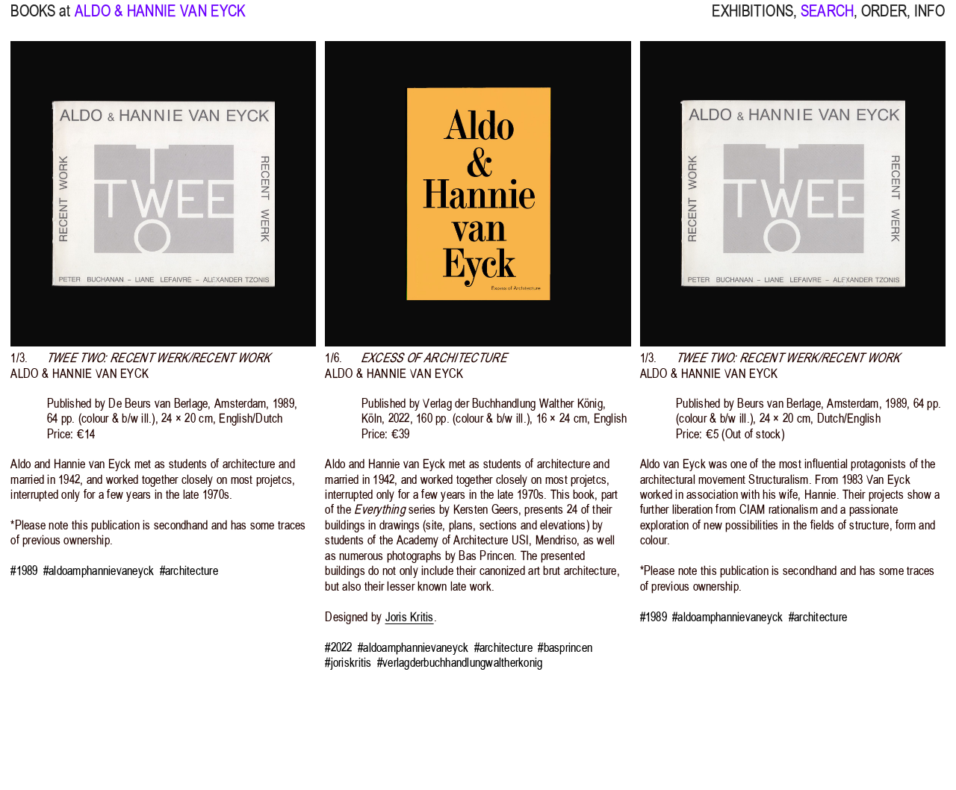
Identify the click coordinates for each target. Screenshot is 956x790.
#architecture (189, 570)
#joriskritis (348, 662)
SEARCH (827, 18)
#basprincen (565, 647)
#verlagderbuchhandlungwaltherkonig (460, 662)
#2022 (338, 647)
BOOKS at (40, 18)
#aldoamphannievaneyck (98, 570)
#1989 (23, 570)
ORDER (884, 18)
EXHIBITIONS (752, 18)
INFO (930, 18)
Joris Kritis (409, 616)
